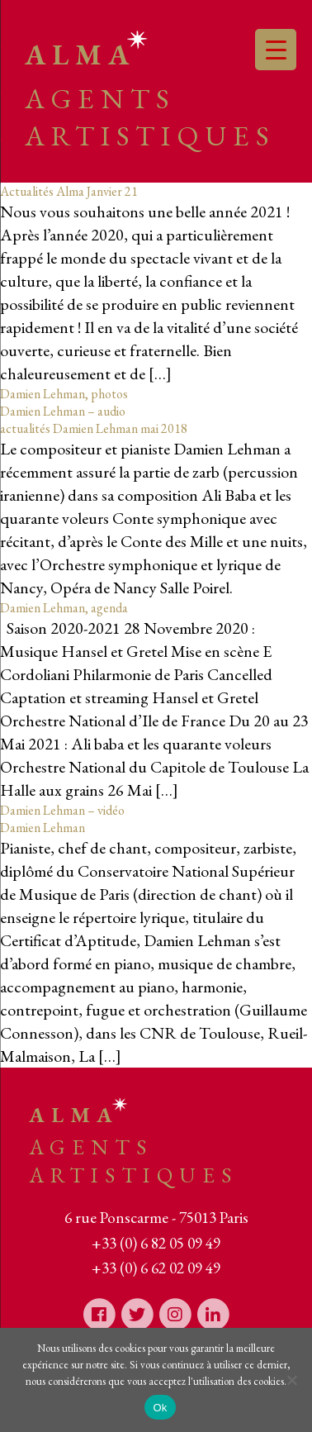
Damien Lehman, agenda (64, 607)
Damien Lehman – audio (62, 411)
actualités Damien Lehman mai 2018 (93, 428)
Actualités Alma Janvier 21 (69, 191)
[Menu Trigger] (275, 49)
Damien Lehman (42, 827)
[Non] (291, 1380)
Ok (160, 1407)
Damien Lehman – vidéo (62, 810)
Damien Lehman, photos (64, 393)
